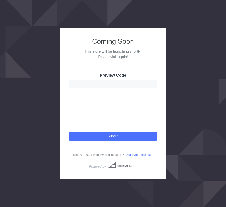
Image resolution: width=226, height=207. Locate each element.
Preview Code (113, 75)
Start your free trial (139, 154)
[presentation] (113, 115)
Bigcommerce (121, 165)
